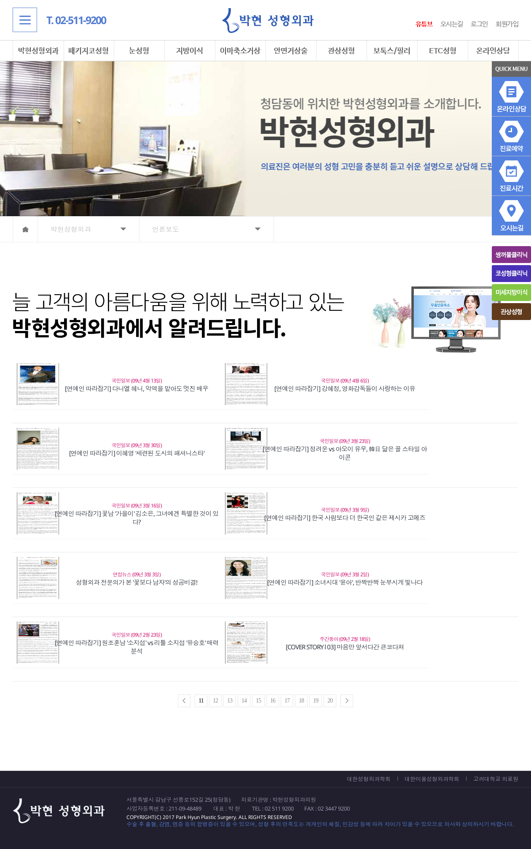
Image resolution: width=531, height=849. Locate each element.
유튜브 (424, 24)
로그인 (479, 24)
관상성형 (341, 51)
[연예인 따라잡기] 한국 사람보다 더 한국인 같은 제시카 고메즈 (344, 517)
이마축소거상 (240, 51)
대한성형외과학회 (369, 779)
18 (301, 700)
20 (330, 700)
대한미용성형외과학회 (432, 779)
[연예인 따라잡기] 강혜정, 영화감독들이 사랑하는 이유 (344, 388)
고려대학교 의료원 (495, 779)
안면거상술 (291, 51)
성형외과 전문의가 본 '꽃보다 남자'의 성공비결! (136, 582)
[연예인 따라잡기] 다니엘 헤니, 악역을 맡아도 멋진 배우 (136, 388)
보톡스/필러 (391, 51)
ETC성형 (442, 51)
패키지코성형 (88, 51)
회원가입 (507, 24)
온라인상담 (493, 51)
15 (258, 700)
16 (272, 700)
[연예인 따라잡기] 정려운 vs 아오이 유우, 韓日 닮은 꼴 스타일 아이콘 (345, 453)
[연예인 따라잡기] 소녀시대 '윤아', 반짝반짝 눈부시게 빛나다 (345, 582)
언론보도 (165, 229)
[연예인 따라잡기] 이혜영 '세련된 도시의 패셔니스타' (136, 453)
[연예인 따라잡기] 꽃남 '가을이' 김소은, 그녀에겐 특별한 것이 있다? (137, 517)
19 (315, 700)
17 (287, 700)
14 (244, 700)
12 (215, 700)
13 (229, 700)
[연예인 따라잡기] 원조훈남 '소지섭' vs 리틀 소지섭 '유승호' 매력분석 (137, 646)
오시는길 (451, 24)
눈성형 (139, 51)
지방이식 (189, 51)
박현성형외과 (38, 51)
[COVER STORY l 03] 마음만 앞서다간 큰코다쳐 (345, 647)
